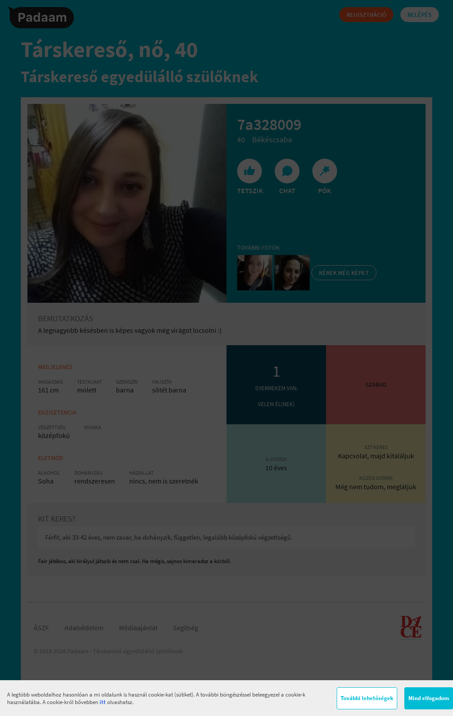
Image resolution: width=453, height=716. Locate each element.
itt (103, 702)
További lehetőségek (367, 698)
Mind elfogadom (428, 698)
